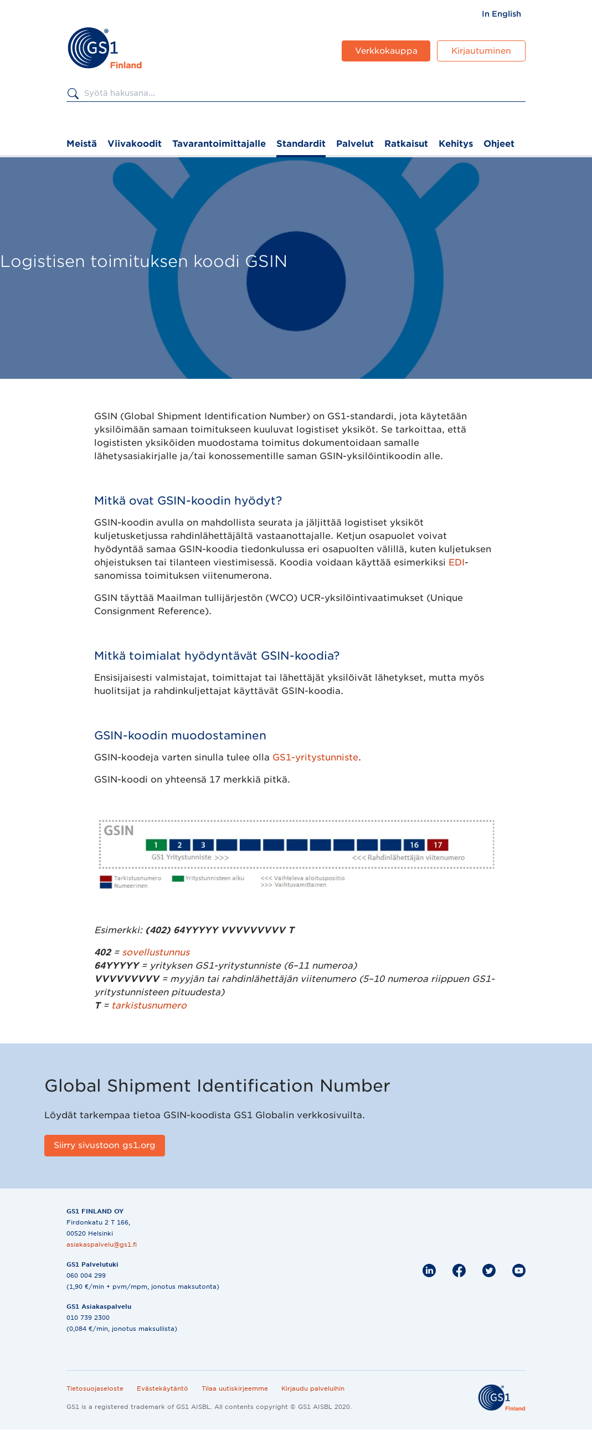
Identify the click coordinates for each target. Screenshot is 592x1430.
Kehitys (456, 143)
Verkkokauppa (386, 51)
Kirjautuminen (481, 51)
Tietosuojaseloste (94, 1388)
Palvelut (355, 143)
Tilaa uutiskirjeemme (235, 1388)
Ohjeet (498, 143)
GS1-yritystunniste (315, 757)
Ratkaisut (406, 143)
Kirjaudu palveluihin (312, 1388)
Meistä (81, 143)
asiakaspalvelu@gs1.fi (101, 1244)
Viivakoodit (134, 143)
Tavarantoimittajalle (219, 143)
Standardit (301, 143)
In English (501, 13)
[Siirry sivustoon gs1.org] (104, 1145)
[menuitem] (501, 13)
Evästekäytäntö (162, 1388)
